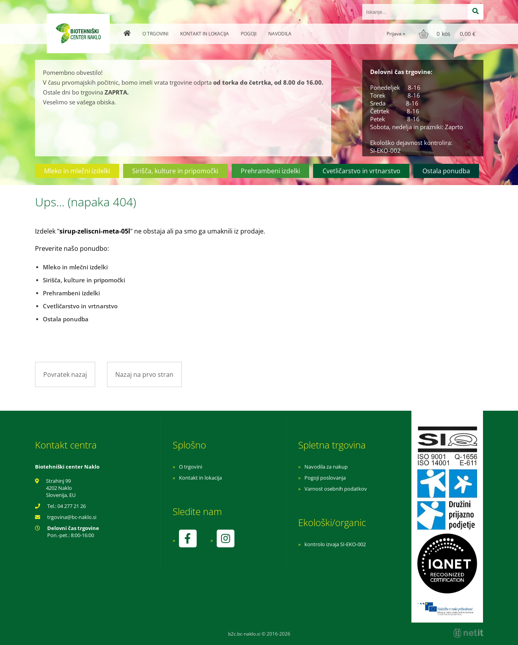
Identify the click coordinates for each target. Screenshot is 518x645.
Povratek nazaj (65, 374)
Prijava (396, 33)
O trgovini (155, 33)
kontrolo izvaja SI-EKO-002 (335, 544)
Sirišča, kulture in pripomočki (175, 171)
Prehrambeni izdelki (270, 171)
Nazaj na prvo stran (144, 374)
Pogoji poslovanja (325, 477)
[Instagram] (225, 538)
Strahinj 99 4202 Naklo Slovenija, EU (61, 488)
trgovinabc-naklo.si (71, 517)
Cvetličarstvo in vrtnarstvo (361, 171)
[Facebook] (188, 538)
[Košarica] (448, 34)
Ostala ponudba (446, 171)
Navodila (279, 33)
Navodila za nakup (326, 466)
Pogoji (248, 33)
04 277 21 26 (71, 506)
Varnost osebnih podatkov (335, 488)
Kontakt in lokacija (204, 33)
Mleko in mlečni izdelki (77, 171)
